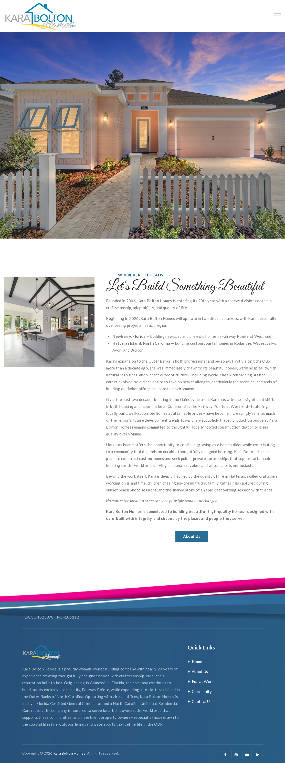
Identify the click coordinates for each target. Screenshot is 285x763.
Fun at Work (203, 681)
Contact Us (202, 701)
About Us (200, 671)
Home (197, 661)
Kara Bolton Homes (69, 753)
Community (202, 691)
